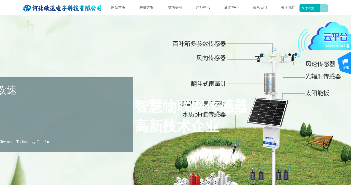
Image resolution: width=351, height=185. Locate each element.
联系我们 (260, 8)
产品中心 (203, 8)
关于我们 (288, 8)
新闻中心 (231, 8)
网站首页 (118, 8)
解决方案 (146, 8)
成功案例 (175, 8)
